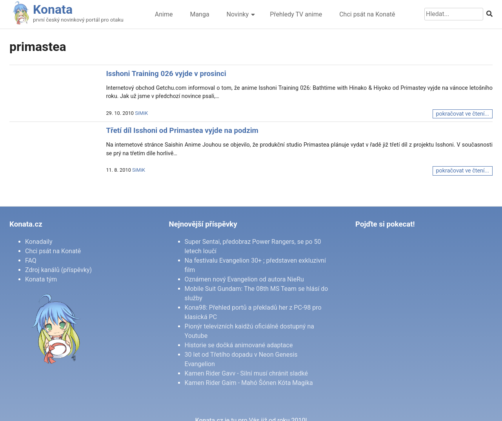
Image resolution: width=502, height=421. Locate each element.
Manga (199, 14)
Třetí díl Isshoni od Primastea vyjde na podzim (182, 130)
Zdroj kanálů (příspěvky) (58, 270)
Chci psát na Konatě (367, 14)
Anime (164, 14)
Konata (53, 9)
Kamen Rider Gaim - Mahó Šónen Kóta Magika (249, 383)
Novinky (238, 14)
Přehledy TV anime (296, 14)
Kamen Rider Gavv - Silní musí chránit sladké (246, 373)
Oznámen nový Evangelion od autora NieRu (244, 279)
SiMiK (141, 113)
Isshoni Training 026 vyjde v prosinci (166, 73)
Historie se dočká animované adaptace (239, 345)
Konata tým (41, 279)
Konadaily (39, 241)
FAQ (30, 260)
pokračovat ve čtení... (462, 114)
